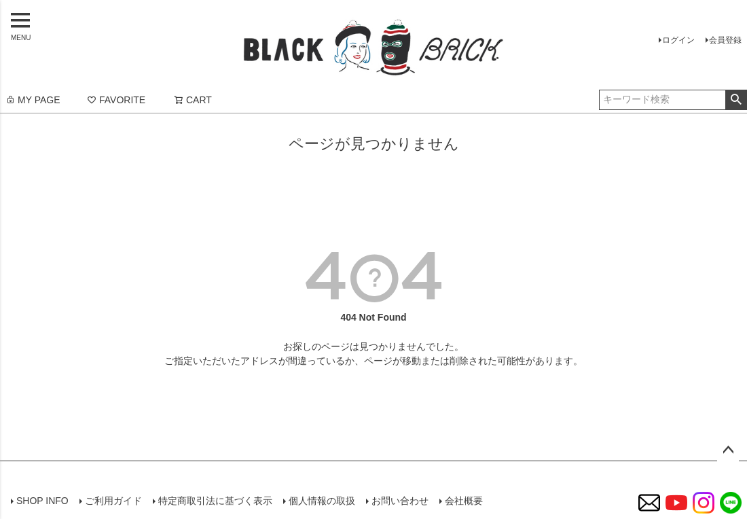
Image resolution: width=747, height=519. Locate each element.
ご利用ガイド (113, 500)
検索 (735, 99)
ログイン (678, 40)
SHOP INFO (42, 500)
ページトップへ (728, 450)
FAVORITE (116, 99)
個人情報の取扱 (322, 500)
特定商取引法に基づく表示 (215, 500)
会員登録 (725, 40)
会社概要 (464, 500)
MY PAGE (32, 99)
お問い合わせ (400, 500)
